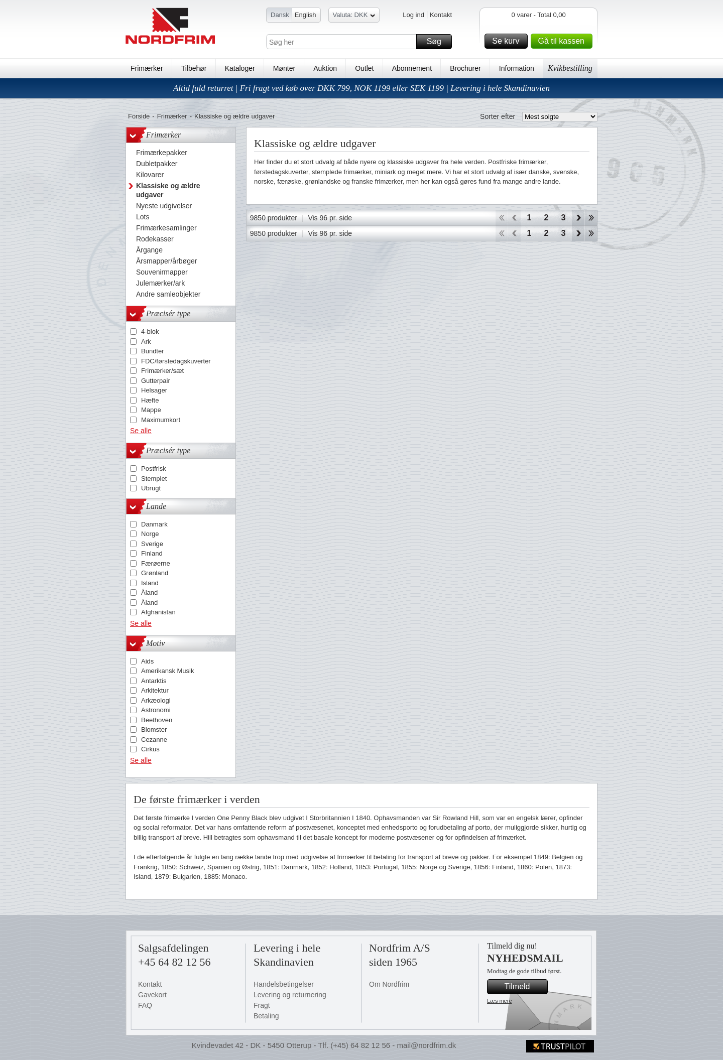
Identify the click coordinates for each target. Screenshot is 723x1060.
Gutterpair (155, 380)
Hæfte (150, 400)
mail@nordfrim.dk (426, 1045)
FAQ (145, 1005)
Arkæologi (156, 700)
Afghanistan (158, 612)
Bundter (152, 351)
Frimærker (147, 68)
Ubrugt (151, 488)
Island (150, 583)
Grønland (154, 573)
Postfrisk (153, 468)
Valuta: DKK (354, 16)
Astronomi (156, 710)
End (591, 218)
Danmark (154, 524)
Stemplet (154, 478)
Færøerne (155, 563)
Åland (149, 592)
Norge (150, 534)
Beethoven (156, 720)
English (305, 15)
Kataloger (240, 68)
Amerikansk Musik (167, 671)
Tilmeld (525, 986)
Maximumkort (160, 420)
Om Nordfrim (389, 984)
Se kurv (508, 41)
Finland (152, 553)
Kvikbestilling (570, 68)
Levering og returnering (290, 995)
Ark (146, 341)
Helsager (154, 390)
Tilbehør (194, 68)
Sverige (152, 544)
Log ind (413, 15)
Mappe (151, 410)
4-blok (150, 331)
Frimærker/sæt (162, 370)
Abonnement (412, 68)
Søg (438, 41)
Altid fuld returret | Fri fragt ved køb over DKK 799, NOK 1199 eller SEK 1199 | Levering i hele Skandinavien (361, 88)
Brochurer (465, 68)
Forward (578, 218)
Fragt (262, 1005)
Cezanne (154, 739)
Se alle (141, 431)
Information (516, 68)
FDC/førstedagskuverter (176, 361)
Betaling (266, 1016)
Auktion (325, 68)
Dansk (280, 15)
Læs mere (499, 1001)
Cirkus (150, 749)
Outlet (364, 68)
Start (501, 218)
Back (514, 218)
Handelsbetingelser (284, 984)
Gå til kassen (563, 41)
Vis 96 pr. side (330, 218)
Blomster (154, 729)
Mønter (284, 68)
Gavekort (152, 995)
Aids (147, 661)
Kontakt (441, 15)
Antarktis (154, 681)
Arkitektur (155, 690)
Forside (139, 116)
